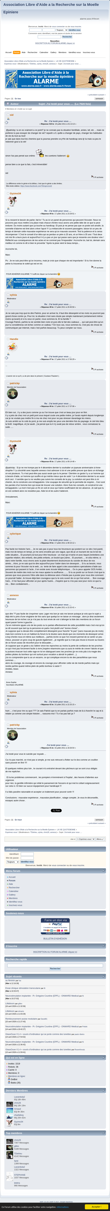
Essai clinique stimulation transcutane (22, 988)
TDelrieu (32, 64)
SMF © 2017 (54, 1202)
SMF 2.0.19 (44, 1202)
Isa (20, 981)
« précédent (92, 95)
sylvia (39, 64)
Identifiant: (14, 854)
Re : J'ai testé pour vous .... (57, 121)
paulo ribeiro (79, 1034)
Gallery (12, 895)
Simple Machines (66, 1202)
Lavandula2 (19, 1097)
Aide (11, 884)
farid (16, 1161)
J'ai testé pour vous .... (58, 745)
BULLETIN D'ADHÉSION (55, 938)
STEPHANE (19, 1175)
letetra (17, 1183)
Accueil (12, 877)
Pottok (84, 1027)
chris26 (45, 64)
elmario (21, 1011)
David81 (44, 1019)
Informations (63, 1207)
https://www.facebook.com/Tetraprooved (36, 186)
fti (44, 988)
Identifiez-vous (15, 902)
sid (12, 114)
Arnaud (17, 1109)
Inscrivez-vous (15, 905)
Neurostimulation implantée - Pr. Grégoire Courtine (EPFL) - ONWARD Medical (42, 996)
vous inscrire (76, 27)
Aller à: (72, 839)
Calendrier (13, 891)
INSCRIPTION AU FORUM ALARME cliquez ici (55, 43)
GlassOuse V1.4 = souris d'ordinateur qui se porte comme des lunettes (38, 1034)
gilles (20, 1004)
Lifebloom (9, 1003)
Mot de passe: (12, 858)
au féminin (10, 980)
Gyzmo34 (15, 193)
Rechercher (14, 887)
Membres (13, 898)
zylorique (15, 533)
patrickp (15, 383)
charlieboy (19, 1115)
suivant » (102, 95)
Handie (14, 339)
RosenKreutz (80, 1050)
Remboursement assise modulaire (21, 1019)
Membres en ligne (16, 1076)
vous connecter (58, 27)
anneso (52, 64)
